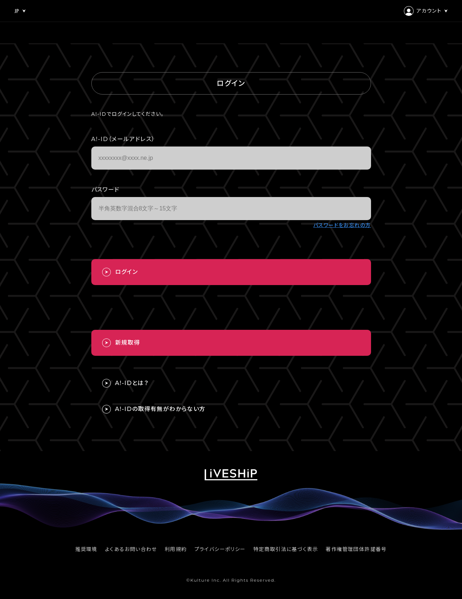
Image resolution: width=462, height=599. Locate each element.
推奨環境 (86, 549)
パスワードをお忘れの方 (342, 225)
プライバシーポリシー (220, 549)
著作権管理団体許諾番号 (356, 549)
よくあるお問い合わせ (131, 549)
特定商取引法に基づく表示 (285, 549)
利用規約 (176, 549)
